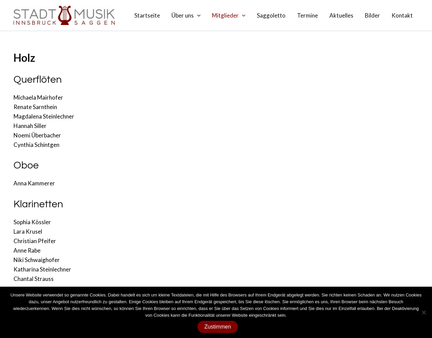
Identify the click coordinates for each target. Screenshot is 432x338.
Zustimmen (217, 327)
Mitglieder (228, 15)
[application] (197, 15)
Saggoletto (271, 15)
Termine (307, 15)
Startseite (147, 15)
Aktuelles (341, 15)
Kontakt (402, 15)
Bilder (372, 15)
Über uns (185, 15)
